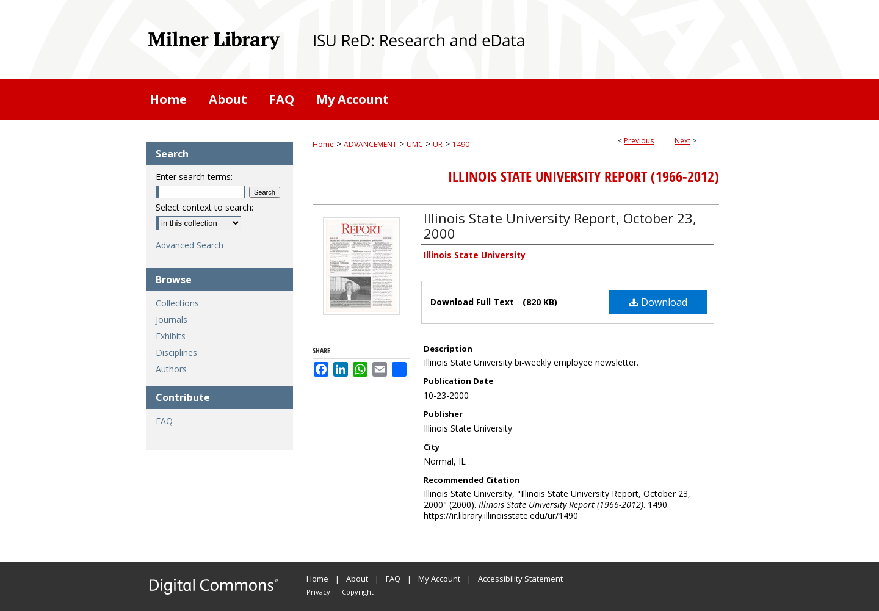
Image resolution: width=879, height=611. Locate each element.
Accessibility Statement (520, 578)
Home (323, 144)
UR (438, 144)
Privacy (318, 591)
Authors (171, 369)
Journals (171, 319)
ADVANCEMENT (370, 144)
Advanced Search (189, 245)
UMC (415, 144)
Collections (177, 303)
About (357, 578)
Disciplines (176, 352)
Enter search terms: (194, 177)
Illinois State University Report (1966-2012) (583, 176)
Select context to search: (204, 207)
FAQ (164, 421)
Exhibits (171, 336)
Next (682, 141)
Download (658, 302)
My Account (439, 578)
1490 (460, 144)
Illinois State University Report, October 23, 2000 (560, 225)
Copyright (358, 591)
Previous (639, 141)
